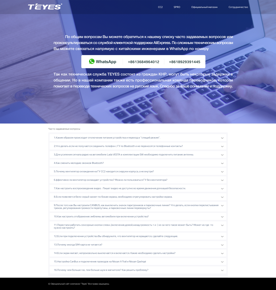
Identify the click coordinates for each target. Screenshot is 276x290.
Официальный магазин (204, 7)
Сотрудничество (238, 7)
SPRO (177, 7)
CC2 (160, 7)
